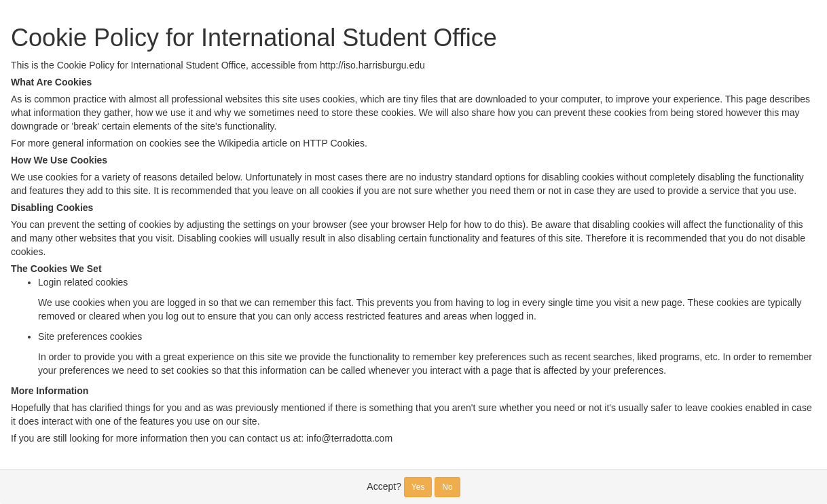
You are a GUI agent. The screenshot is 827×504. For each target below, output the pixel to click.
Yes (418, 487)
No (447, 487)
